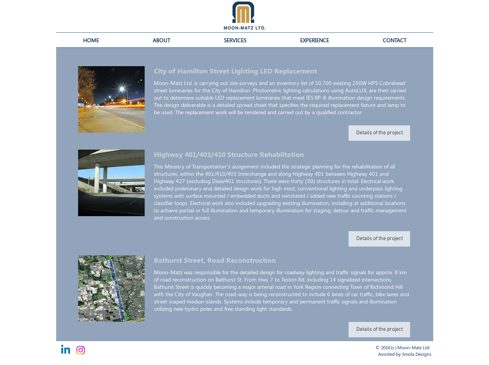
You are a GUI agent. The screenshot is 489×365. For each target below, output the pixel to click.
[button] (314, 40)
